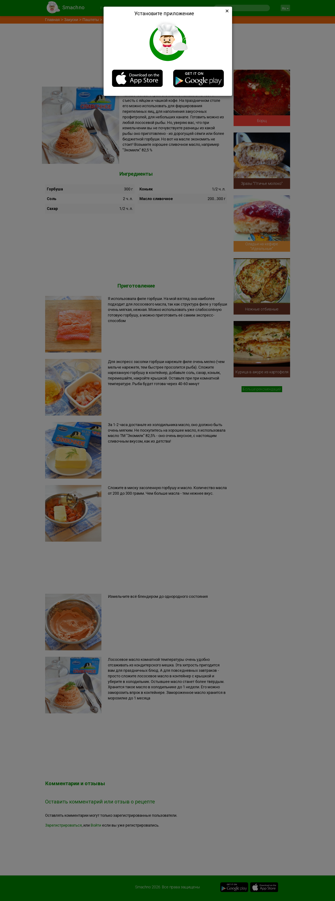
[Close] (227, 11)
